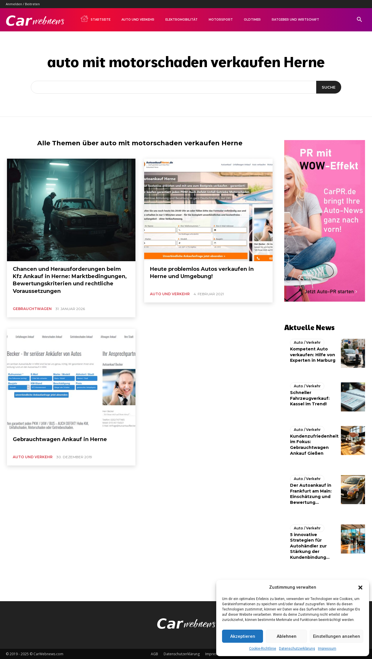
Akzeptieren (242, 636)
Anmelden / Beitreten (23, 4)
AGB (154, 653)
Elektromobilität (181, 20)
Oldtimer (252, 20)
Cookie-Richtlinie (262, 649)
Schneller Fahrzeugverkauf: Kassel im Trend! (310, 398)
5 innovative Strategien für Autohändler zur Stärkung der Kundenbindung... (310, 546)
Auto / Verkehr (307, 342)
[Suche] (328, 87)
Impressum (327, 649)
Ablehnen (286, 636)
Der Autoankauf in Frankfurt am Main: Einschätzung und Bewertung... (311, 494)
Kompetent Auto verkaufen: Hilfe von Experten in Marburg (312, 354)
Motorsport (221, 20)
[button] (360, 587)
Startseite (95, 19)
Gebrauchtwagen (32, 309)
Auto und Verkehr (137, 20)
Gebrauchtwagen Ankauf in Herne (60, 439)
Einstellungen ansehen (336, 636)
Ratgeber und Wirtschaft (295, 20)
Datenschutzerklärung (297, 649)
